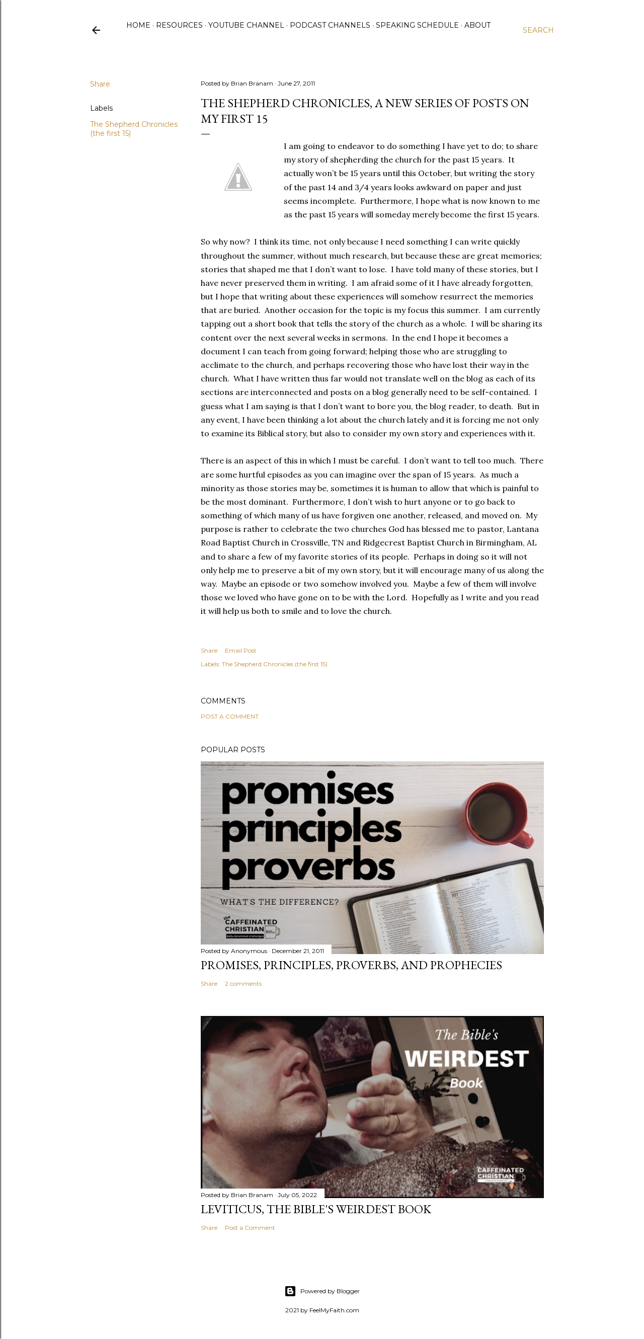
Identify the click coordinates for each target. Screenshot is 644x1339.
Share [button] (100, 84)
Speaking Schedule (417, 25)
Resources (179, 25)
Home (138, 25)
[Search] (538, 30)
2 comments (243, 983)
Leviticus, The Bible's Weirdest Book (316, 1209)
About (477, 25)
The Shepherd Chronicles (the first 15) (275, 664)
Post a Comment (230, 716)
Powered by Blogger (322, 1291)
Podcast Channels (330, 25)
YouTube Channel (246, 25)
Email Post (241, 650)
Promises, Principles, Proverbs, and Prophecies (351, 965)
